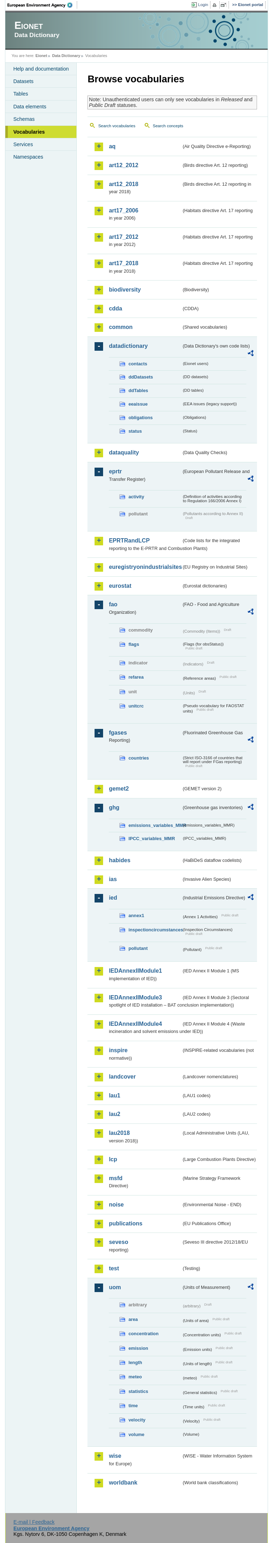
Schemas (23, 119)
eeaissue (138, 404)
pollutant (138, 948)
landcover (122, 1077)
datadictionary (128, 346)
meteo (135, 1376)
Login (203, 4)
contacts (137, 363)
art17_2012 (123, 237)
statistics (138, 1391)
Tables (20, 94)
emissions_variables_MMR (155, 825)
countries (138, 758)
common (121, 327)
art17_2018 (123, 263)
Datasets (23, 81)
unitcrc (136, 706)
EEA (42, 5)
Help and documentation (41, 69)
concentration (143, 1333)
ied (113, 898)
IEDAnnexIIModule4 (135, 1024)
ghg (114, 807)
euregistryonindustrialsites (145, 567)
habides (119, 860)
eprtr (115, 471)
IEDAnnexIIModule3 (135, 997)
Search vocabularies (116, 126)
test (114, 1268)
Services (23, 144)
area (133, 1319)
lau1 (114, 1095)
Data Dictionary (66, 55)
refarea (136, 677)
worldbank (123, 1483)
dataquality (124, 452)
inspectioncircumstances (155, 929)
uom (115, 1287)
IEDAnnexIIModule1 (135, 971)
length (135, 1362)
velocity (136, 1420)
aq (112, 146)
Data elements (29, 106)
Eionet (41, 55)
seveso (118, 1242)
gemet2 (119, 789)
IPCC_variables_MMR (151, 838)
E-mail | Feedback (34, 1522)
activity (136, 496)
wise (115, 1456)
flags (133, 644)
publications (125, 1223)
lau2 (114, 1114)
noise (116, 1205)
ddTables (138, 390)
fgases (118, 733)
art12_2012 (123, 165)
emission (138, 1348)
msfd (115, 1178)
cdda (115, 308)
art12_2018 (123, 184)
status (135, 431)
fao (113, 604)
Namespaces (28, 157)
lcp (113, 1159)
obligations (140, 417)
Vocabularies (29, 132)
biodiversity (125, 290)
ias (113, 879)
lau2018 (119, 1133)
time (133, 1405)
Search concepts (168, 126)
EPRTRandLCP (129, 541)
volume (136, 1434)
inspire (118, 1050)
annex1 (136, 915)
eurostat (120, 586)
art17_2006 (123, 210)
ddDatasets (140, 377)
